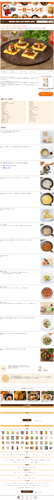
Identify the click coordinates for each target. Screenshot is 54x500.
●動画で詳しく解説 (6, 167)
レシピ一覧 (16, 1)
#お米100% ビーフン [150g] (22, 28)
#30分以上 (44, 28)
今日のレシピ (11, 1)
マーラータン (27, 21)
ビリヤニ (32, 21)
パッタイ (17, 21)
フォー (22, 21)
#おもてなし (3, 28)
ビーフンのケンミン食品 (4, 1)
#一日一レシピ (8, 28)
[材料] (27, 416)
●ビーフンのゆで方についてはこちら (9, 165)
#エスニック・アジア (37, 28)
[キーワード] (27, 410)
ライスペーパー (12, 21)
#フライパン (30, 28)
